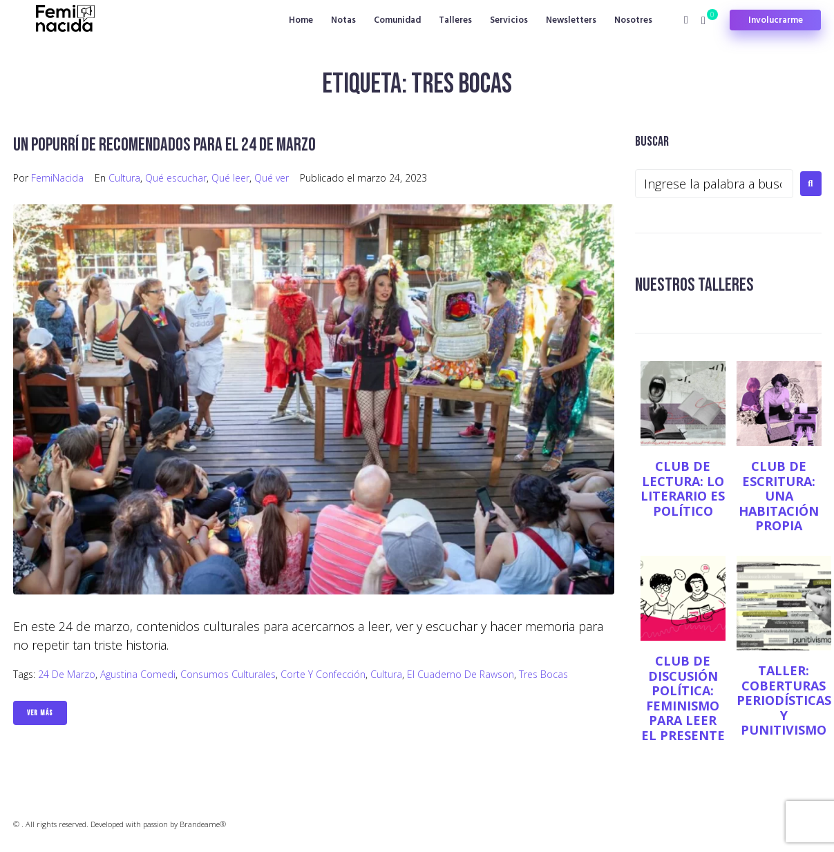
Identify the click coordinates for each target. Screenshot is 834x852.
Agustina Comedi (138, 674)
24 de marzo (66, 674)
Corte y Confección (323, 674)
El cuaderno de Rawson (460, 674)
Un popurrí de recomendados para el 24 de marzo (167, 144)
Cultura (124, 177)
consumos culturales (228, 674)
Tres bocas (543, 674)
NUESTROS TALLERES (696, 284)
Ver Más (40, 712)
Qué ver (271, 177)
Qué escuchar (176, 177)
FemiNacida (57, 177)
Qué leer (230, 177)
